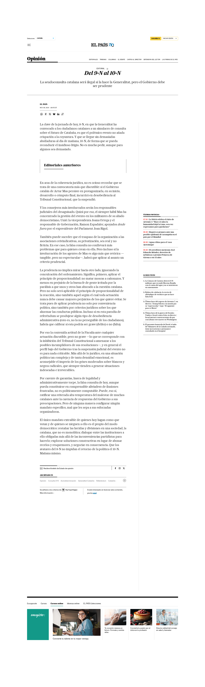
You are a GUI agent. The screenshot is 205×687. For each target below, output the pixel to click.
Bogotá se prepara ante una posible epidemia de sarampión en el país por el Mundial (160, 234)
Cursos (44, 603)
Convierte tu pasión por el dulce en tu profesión (140, 629)
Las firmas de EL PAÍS (170, 59)
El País (43, 104)
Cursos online (57, 603)
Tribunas (103, 59)
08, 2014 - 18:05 (48, 108)
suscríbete (155, 38)
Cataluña (111, 481)
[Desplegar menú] (29, 45)
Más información (47, 493)
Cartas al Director (134, 59)
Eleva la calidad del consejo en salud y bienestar (166, 629)
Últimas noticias (151, 215)
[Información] (107, 69)
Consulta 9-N (53, 481)
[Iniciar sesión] (170, 38)
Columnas (112, 59)
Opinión (36, 58)
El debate (121, 59)
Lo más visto (149, 275)
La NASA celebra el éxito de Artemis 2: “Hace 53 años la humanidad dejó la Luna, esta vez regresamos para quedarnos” (158, 223)
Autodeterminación (68, 481)
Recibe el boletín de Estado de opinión (58, 468)
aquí (95, 493)
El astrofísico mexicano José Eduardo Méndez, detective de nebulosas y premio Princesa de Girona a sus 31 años (159, 254)
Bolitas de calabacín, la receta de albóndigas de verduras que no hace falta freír (159, 294)
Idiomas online (73, 603)
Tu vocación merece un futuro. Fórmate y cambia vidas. (114, 630)
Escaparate (32, 603)
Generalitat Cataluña (86, 481)
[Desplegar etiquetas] (124, 480)
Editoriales (93, 59)
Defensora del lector (152, 59)
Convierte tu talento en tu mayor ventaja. (71, 639)
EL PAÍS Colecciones (92, 603)
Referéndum (101, 481)
